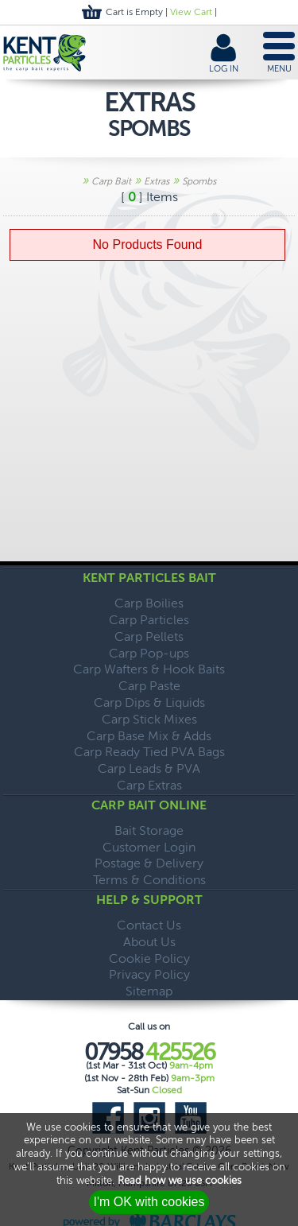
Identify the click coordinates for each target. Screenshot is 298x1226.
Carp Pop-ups (149, 653)
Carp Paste (149, 685)
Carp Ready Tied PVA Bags (149, 751)
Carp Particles (149, 619)
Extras (156, 181)
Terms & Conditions (149, 879)
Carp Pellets (149, 636)
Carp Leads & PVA (149, 768)
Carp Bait (111, 181)
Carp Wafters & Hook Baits (149, 669)
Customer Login (149, 847)
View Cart (191, 11)
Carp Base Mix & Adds (149, 735)
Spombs (199, 181)
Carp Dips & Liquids (149, 702)
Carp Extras (149, 785)
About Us (149, 941)
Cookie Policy (149, 958)
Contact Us (149, 925)
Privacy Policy (149, 974)
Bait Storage (149, 830)
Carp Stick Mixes (149, 719)
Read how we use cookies (180, 1180)
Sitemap (149, 991)
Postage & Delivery (149, 863)
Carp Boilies (149, 603)
